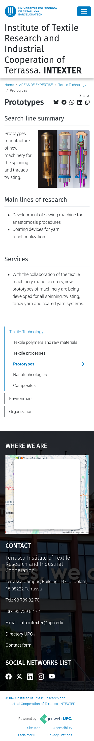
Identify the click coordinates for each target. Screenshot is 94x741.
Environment (20, 398)
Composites (24, 385)
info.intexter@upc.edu (41, 622)
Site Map (33, 728)
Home (9, 85)
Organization (20, 411)
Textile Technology (72, 85)
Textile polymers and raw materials (45, 342)
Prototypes (23, 364)
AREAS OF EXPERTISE (36, 85)
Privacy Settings (59, 735)
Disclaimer (24, 735)
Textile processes (29, 353)
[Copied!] (87, 102)
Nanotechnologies (30, 374)
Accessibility (62, 728)
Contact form (18, 645)
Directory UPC (19, 634)
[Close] (84, 11)
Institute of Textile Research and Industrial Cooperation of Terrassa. (43, 49)
